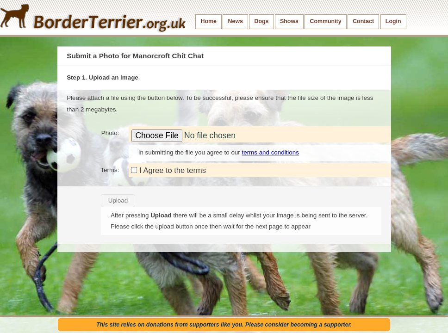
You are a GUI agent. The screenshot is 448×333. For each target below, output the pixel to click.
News (235, 21)
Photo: (110, 133)
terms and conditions (270, 152)
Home (209, 21)
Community (326, 21)
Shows (289, 21)
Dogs (262, 21)
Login (393, 21)
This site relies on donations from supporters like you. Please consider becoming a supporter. (224, 324)
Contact (363, 21)
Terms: (109, 169)
